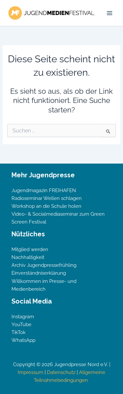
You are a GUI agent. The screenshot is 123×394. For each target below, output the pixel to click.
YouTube (21, 324)
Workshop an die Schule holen (46, 206)
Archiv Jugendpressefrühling (43, 265)
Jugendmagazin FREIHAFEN (43, 190)
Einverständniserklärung (38, 273)
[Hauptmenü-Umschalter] (109, 13)
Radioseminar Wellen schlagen (46, 198)
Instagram (22, 316)
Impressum (30, 372)
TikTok (18, 332)
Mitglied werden (29, 249)
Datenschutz (61, 372)
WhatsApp (23, 340)
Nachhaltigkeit (27, 257)
